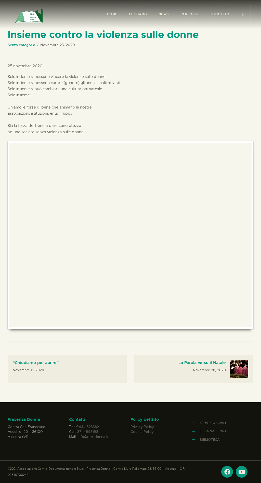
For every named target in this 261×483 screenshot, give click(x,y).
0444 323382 (87, 426)
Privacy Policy (142, 426)
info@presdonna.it (93, 436)
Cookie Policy (142, 431)
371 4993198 (87, 431)
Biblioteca (210, 439)
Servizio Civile (213, 423)
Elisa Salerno (213, 431)
